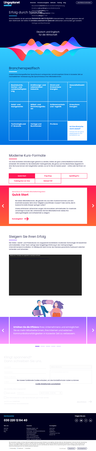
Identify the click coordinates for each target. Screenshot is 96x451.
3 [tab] (48, 346)
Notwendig (13, 448)
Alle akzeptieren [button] (82, 448)
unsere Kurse (73, 133)
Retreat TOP (52, 434)
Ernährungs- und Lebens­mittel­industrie (36, 431)
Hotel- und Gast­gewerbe (32, 436)
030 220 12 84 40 (15, 420)
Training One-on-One (54, 433)
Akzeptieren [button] (71, 448)
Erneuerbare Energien (32, 432)
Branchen (33, 2)
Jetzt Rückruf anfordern (84, 2)
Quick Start (52, 428)
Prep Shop (51, 430)
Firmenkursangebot (43, 2)
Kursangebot (20, 219)
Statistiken (28, 448)
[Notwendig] (9, 448)
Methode (53, 2)
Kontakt (6, 430)
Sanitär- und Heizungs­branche (34, 439)
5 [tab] (59, 346)
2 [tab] (43, 346)
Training (59, 2)
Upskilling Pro (52, 431)
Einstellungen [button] (63, 448)
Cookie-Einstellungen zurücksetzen (48, 384)
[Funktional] (17, 448)
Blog (64, 2)
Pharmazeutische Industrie (33, 437)
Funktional (20, 448)
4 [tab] (53, 346)
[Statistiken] (24, 448)
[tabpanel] (48, 330)
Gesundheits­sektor (31, 434)
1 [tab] (37, 346)
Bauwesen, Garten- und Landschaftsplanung (32, 429)
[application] (45, 275)
